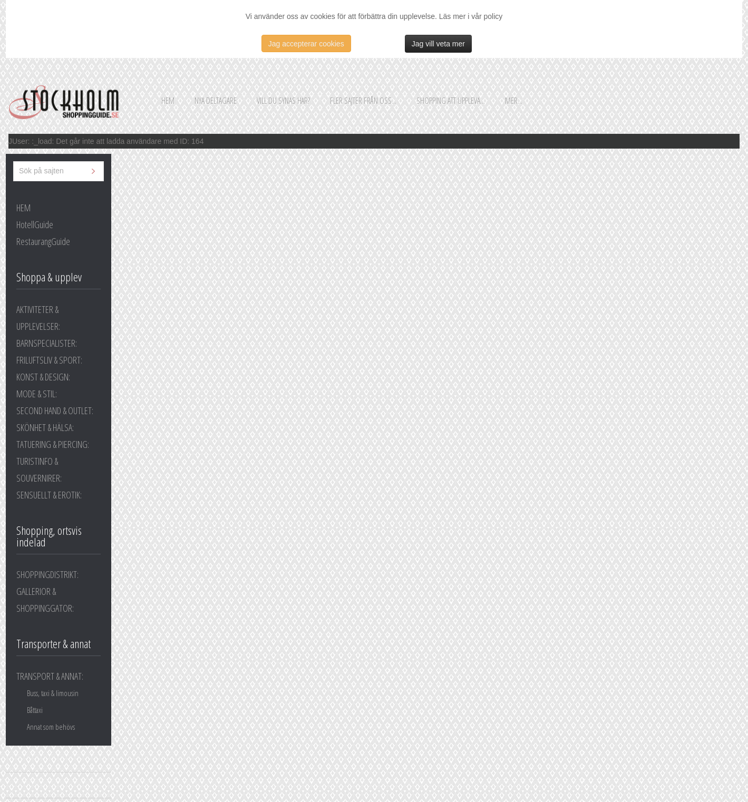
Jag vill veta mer (438, 44)
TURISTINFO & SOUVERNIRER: (39, 469)
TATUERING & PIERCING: (52, 444)
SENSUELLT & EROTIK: (49, 494)
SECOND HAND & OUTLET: (54, 410)
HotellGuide (34, 224)
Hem (167, 100)
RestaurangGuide (43, 241)
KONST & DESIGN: (43, 376)
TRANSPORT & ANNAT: (49, 676)
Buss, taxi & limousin (53, 693)
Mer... (513, 100)
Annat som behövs (51, 726)
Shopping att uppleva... (450, 100)
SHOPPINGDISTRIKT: (47, 574)
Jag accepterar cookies (306, 44)
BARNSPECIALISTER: (46, 343)
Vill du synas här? (283, 100)
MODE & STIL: (36, 393)
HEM (23, 207)
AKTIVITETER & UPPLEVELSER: (38, 317)
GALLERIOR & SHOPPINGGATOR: (45, 599)
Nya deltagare (216, 100)
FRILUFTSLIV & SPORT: (49, 360)
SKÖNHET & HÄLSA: (45, 427)
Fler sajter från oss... (363, 100)
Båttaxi (35, 710)
